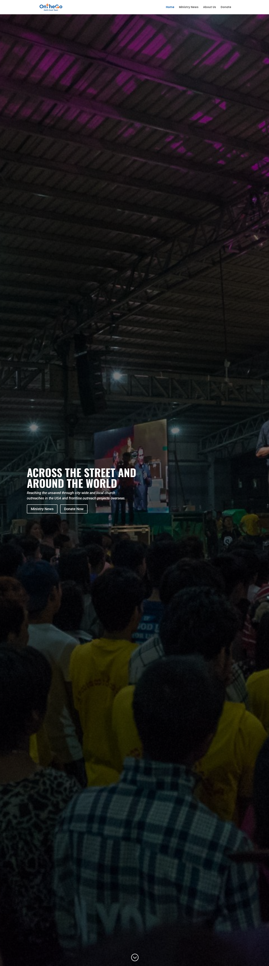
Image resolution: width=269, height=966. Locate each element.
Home (170, 7)
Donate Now (74, 509)
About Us (209, 7)
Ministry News (188, 7)
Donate (226, 7)
